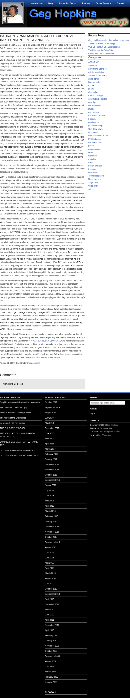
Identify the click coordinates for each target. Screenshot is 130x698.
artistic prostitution (96, 72)
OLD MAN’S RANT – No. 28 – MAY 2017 (18, 450)
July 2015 (49, 552)
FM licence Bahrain (97, 115)
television (92, 172)
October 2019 (51, 402)
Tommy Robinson (96, 176)
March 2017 (50, 449)
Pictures (86, 3)
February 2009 (51, 677)
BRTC (91, 89)
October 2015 (51, 537)
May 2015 (49, 563)
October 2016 (51, 475)
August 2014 (50, 578)
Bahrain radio (94, 82)
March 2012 (50, 609)
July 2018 (49, 418)
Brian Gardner (106, 428)
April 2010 (49, 630)
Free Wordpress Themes (110, 432)
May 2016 (49, 501)
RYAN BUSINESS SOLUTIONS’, (46, 341)
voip (90, 189)
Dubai (91, 109)
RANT (91, 162)
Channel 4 (93, 92)
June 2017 (49, 433)
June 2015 (49, 558)
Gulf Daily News (95, 129)
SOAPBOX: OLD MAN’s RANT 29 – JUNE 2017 (19, 443)
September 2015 (52, 542)
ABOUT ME (93, 62)
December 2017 (52, 428)
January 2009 (51, 682)
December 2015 (52, 527)
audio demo (93, 79)
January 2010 (51, 640)
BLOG (91, 85)
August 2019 (50, 413)
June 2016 (49, 495)
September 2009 (52, 656)
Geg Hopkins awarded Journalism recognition (108, 40)
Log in (93, 414)
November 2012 (52, 604)
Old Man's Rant (95, 142)
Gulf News (93, 132)
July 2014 (49, 584)
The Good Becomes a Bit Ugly (101, 43)
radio (90, 152)
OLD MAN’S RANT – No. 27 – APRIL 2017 (19, 455)
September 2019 (52, 407)
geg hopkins (93, 122)
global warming (95, 126)
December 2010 (52, 625)
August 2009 (50, 661)
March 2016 (50, 511)
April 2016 (49, 506)
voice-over (93, 186)
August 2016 (50, 485)
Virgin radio (93, 182)
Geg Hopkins (112, 425)
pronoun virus (94, 149)
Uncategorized (33, 363)
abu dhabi (92, 65)
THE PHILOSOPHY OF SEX (12, 428)
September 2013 (52, 594)
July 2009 (49, 666)
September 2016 (52, 480)
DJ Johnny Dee (95, 105)
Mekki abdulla (94, 139)
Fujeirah (92, 119)
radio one (92, 156)
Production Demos (67, 3)
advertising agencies (97, 69)
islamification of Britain (98, 136)
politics (91, 146)
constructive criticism (97, 99)
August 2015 (50, 547)
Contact (120, 3)
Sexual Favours (103, 3)
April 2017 (49, 444)
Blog (50, 3)
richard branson (95, 166)
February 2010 (51, 635)
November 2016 (52, 470)
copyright (92, 102)
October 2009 (51, 651)
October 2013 (51, 589)
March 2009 (50, 672)
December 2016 (52, 464)
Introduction (36, 3)
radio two (92, 159)
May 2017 (49, 438)
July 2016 (49, 490)
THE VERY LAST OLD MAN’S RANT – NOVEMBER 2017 (17, 435)
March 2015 (50, 573)
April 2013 (49, 599)
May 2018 (49, 423)
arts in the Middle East (98, 75)
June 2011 (49, 615)
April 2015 (49, 568)
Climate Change (95, 95)
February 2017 (51, 454)
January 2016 (51, 521)
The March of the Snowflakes (101, 50)
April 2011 (49, 620)
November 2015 (52, 532)
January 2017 (51, 459)
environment (93, 112)
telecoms (92, 169)
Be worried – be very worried (101, 53)
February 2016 (51, 516)
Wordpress (106, 435)
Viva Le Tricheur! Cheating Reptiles (104, 47)
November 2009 (52, 646)
